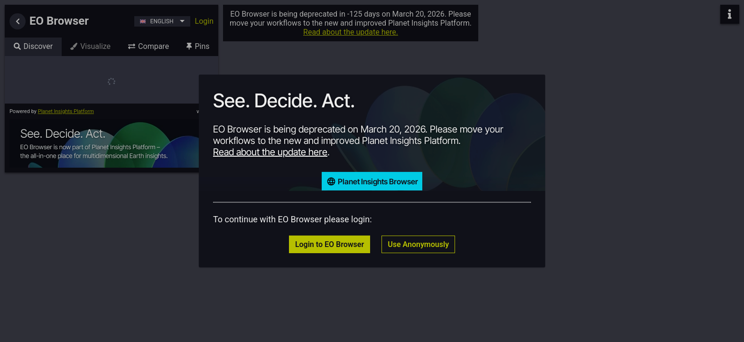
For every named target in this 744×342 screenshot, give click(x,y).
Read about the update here (270, 152)
